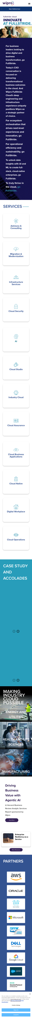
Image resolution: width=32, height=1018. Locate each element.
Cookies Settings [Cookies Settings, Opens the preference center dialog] (16, 1005)
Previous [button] (14, 631)
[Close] (30, 994)
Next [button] (18, 631)
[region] (16, 1005)
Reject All (16, 1010)
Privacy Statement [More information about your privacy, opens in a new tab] (15, 1000)
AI (16, 341)
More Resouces (16, 850)
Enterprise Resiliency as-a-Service (21, 837)
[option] (16, 608)
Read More (12, 820)
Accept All (16, 1014)
